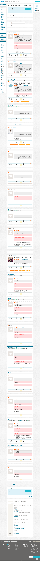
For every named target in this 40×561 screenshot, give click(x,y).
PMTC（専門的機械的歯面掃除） (17, 509)
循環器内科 (2, 45)
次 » (32, 25)
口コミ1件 (23, 85)
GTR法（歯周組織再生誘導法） (16, 516)
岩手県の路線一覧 (2, 35)
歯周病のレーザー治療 (16, 511)
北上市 (2, 11)
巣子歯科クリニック (11, 372)
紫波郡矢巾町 (3, 21)
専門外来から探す (17, 548)
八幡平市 (2, 16)
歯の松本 (9, 298)
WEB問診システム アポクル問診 (34, 549)
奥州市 (2, 17)
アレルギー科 (2, 49)
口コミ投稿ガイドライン (25, 545)
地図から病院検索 (30, 496)
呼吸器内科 (2, 44)
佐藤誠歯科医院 (10, 148)
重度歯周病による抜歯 (16, 525)
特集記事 (9, 548)
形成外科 (2, 60)
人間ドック (2, 92)
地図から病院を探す (2, 39)
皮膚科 (1, 64)
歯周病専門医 (15, 533)
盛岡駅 (14, 275)
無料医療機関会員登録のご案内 (34, 545)
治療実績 (21, 348)
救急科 (1, 89)
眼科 (1, 70)
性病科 (1, 68)
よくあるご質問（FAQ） (25, 546)
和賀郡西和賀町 (3, 22)
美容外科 (2, 61)
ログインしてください (37, 8)
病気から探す (16, 545)
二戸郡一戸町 (2, 31)
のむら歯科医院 (10, 105)
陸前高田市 (2, 14)
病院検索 (9, 546)
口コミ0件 (22, 63)
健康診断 (2, 91)
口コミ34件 (23, 230)
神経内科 (2, 50)
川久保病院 (12, 347)
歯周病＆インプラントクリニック (15, 445)
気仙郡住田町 (2, 24)
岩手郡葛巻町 (2, 19)
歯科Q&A (9, 549)
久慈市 (2, 12)
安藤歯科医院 (11, 274)
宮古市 (2, 9)
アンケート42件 (26, 85)
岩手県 (2, 7)
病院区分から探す (17, 549)
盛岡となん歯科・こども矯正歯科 (15, 124)
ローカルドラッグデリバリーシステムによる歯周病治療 (19, 528)
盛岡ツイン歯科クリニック (12, 30)
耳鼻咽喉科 (2, 72)
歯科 (1, 82)
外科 (1, 55)
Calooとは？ (9, 545)
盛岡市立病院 (10, 419)
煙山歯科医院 (10, 209)
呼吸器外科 (2, 56)
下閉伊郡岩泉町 (3, 26)
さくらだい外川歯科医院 (12, 79)
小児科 (1, 77)
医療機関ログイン (36, 541)
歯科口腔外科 (2, 85)
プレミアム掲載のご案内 (33, 546)
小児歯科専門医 (17, 533)
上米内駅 (14, 80)
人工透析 (2, 52)
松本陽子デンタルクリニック (12, 59)
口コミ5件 (23, 302)
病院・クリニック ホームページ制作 (34, 551)
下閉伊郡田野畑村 (3, 27)
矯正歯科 (2, 83)
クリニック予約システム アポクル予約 (34, 548)
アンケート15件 (26, 259)
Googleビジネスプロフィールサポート (34, 552)
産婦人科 (2, 75)
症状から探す (16, 546)
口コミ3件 (23, 327)
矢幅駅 (14, 210)
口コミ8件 (23, 34)
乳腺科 (1, 58)
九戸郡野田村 (2, 29)
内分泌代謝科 (2, 47)
